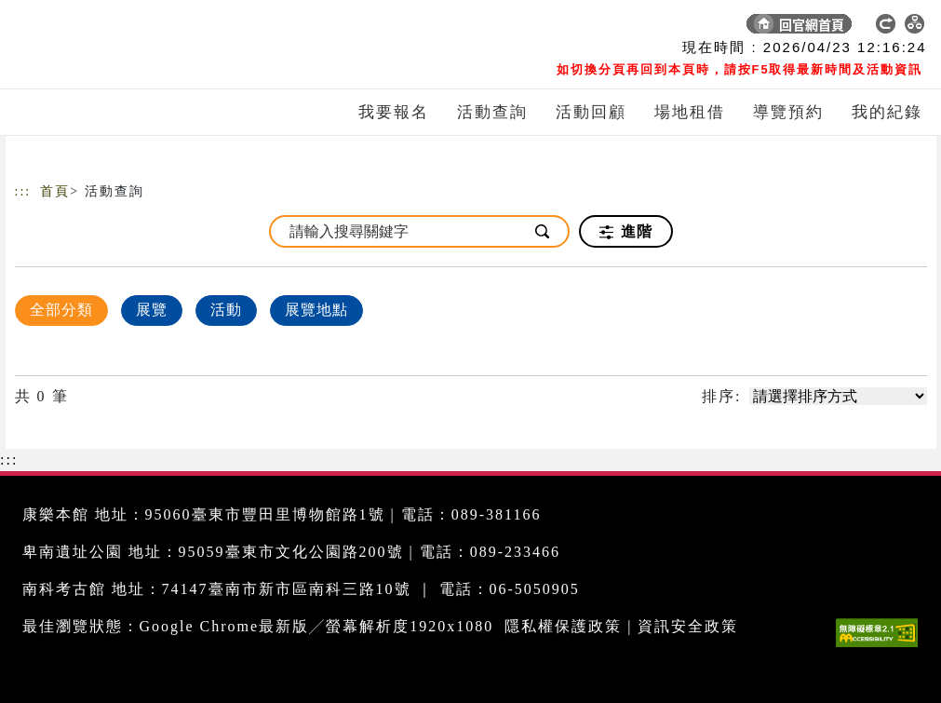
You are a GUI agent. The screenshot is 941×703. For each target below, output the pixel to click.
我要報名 (393, 112)
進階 (625, 231)
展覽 (152, 310)
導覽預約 (788, 112)
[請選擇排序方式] (838, 396)
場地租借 (689, 112)
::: (23, 191)
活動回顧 (591, 112)
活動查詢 (492, 112)
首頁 (55, 191)
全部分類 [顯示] (61, 310)
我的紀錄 (887, 112)
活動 (226, 310)
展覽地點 (316, 310)
